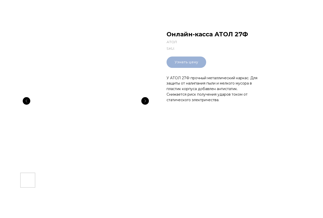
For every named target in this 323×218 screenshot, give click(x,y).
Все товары (20, 7)
